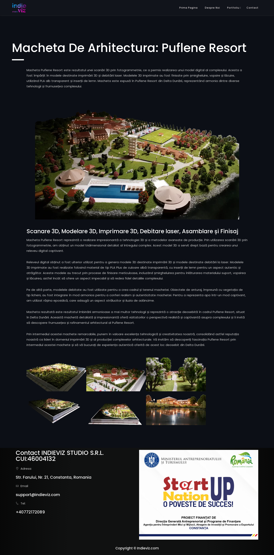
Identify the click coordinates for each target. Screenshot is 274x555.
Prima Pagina (188, 7)
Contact (252, 7)
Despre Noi (212, 7)
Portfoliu (233, 7)
